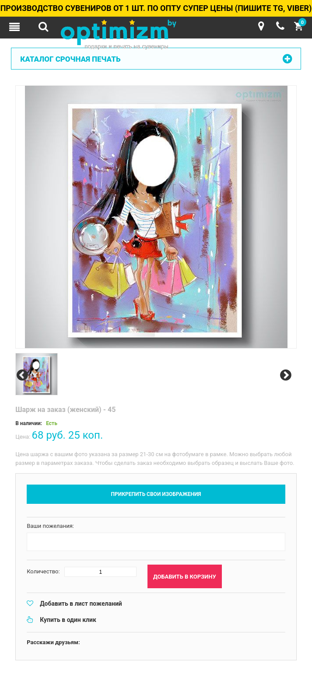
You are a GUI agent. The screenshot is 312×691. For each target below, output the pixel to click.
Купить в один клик (68, 619)
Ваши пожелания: (50, 526)
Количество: (43, 571)
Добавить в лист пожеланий (81, 603)
